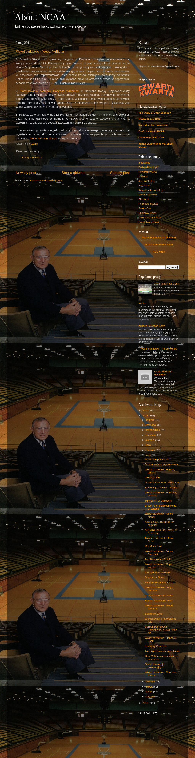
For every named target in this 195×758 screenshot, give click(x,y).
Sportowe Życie (154, 613)
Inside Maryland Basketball (163, 373)
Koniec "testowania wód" (159, 600)
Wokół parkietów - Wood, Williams (40, 51)
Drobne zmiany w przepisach (161, 464)
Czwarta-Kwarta (147, 171)
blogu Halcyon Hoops (43, 138)
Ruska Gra (144, 208)
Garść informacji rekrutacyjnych (154, 666)
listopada (151, 424)
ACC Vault (159, 251)
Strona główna (73, 173)
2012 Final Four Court (166, 283)
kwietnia (150, 681)
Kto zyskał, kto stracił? (157, 572)
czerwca (150, 450)
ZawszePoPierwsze (149, 217)
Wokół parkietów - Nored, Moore (158, 348)
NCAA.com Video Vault (159, 244)
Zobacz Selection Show (151, 325)
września (150, 435)
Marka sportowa (147, 194)
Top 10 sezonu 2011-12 (158, 559)
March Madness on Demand (159, 237)
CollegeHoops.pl (147, 167)
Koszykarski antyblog (150, 190)
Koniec (142, 303)
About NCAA (40, 17)
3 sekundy (144, 162)
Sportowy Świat (147, 212)
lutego (149, 691)
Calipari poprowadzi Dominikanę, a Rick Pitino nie (161, 629)
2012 (145, 410)
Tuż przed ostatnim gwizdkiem (162, 651)
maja (148, 455)
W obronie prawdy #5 (157, 459)
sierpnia (150, 440)
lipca (148, 444)
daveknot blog (146, 181)
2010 (145, 702)
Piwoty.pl (143, 199)
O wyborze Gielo (154, 577)
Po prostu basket (148, 203)
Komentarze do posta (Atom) (46, 180)
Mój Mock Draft (153, 546)
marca (149, 686)
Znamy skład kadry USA (159, 582)
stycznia (150, 696)
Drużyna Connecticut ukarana (162, 482)
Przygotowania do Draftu (159, 595)
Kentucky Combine (155, 646)
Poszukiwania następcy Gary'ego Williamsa (49, 91)
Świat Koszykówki (148, 222)
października (153, 429)
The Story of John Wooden (154, 112)
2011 (145, 415)
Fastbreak (144, 185)
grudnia (150, 420)
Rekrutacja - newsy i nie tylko (161, 487)
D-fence (142, 176)
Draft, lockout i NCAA (151, 131)
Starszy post (120, 173)
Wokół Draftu (152, 477)
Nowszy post (26, 173)
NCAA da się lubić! (149, 119)
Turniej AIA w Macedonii (158, 500)
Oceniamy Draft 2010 (151, 137)
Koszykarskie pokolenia (153, 125)
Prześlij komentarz (31, 157)
